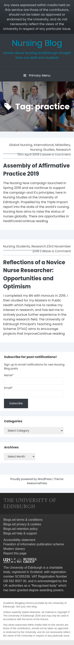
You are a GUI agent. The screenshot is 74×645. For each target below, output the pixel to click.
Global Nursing (20, 145)
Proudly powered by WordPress (31, 479)
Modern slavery (14, 548)
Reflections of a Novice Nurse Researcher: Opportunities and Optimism (34, 274)
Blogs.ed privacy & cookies (22, 524)
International (44, 145)
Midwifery (62, 145)
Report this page (14, 553)
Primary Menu (36, 75)
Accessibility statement (19, 540)
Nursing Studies (42, 149)
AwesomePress (37, 483)
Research (63, 149)
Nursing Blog (37, 43)
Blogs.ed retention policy (20, 528)
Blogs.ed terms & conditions (22, 519)
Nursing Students (16, 246)
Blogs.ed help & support (20, 533)
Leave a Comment (56, 154)
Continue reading (34, 221)
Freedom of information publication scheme (33, 544)
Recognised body (44, 585)
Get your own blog (26, 606)
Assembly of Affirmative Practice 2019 (36, 170)
